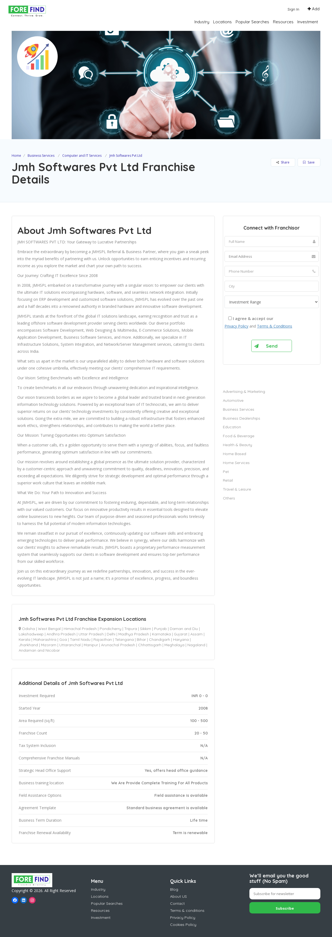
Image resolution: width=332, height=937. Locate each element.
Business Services (41, 155)
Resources (283, 21)
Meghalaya (174, 644)
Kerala (24, 639)
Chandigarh (159, 639)
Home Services (236, 462)
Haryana (181, 639)
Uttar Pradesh (91, 634)
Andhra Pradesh (61, 634)
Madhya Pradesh (133, 634)
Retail (228, 480)
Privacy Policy (236, 326)
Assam (196, 634)
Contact (177, 903)
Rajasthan (102, 639)
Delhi (111, 634)
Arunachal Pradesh (118, 644)
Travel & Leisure (237, 489)
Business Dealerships (241, 418)
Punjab (160, 628)
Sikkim (145, 628)
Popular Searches (252, 21)
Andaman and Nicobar (39, 650)
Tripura (130, 628)
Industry (201, 21)
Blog (174, 889)
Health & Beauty (237, 444)
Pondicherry (110, 628)
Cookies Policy (183, 924)
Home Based (234, 453)
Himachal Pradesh (80, 628)
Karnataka (161, 634)
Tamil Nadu (80, 639)
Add (314, 8)
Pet (226, 471)
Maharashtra (44, 639)
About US (178, 896)
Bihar (141, 639)
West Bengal (49, 628)
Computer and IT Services (82, 155)
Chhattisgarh (149, 644)
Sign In (293, 9)
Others (229, 498)
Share (282, 162)
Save (309, 162)
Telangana (124, 639)
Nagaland (196, 644)
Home (16, 155)
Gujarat (180, 634)
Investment (307, 21)
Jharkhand (28, 644)
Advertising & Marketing (244, 391)
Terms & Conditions (274, 326)
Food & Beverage (238, 435)
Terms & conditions (187, 910)
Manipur (91, 644)
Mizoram (48, 644)
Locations (222, 21)
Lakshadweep (31, 634)
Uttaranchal (70, 644)
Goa (63, 639)
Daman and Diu (184, 628)
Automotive (233, 400)
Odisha (28, 628)
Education (232, 427)
